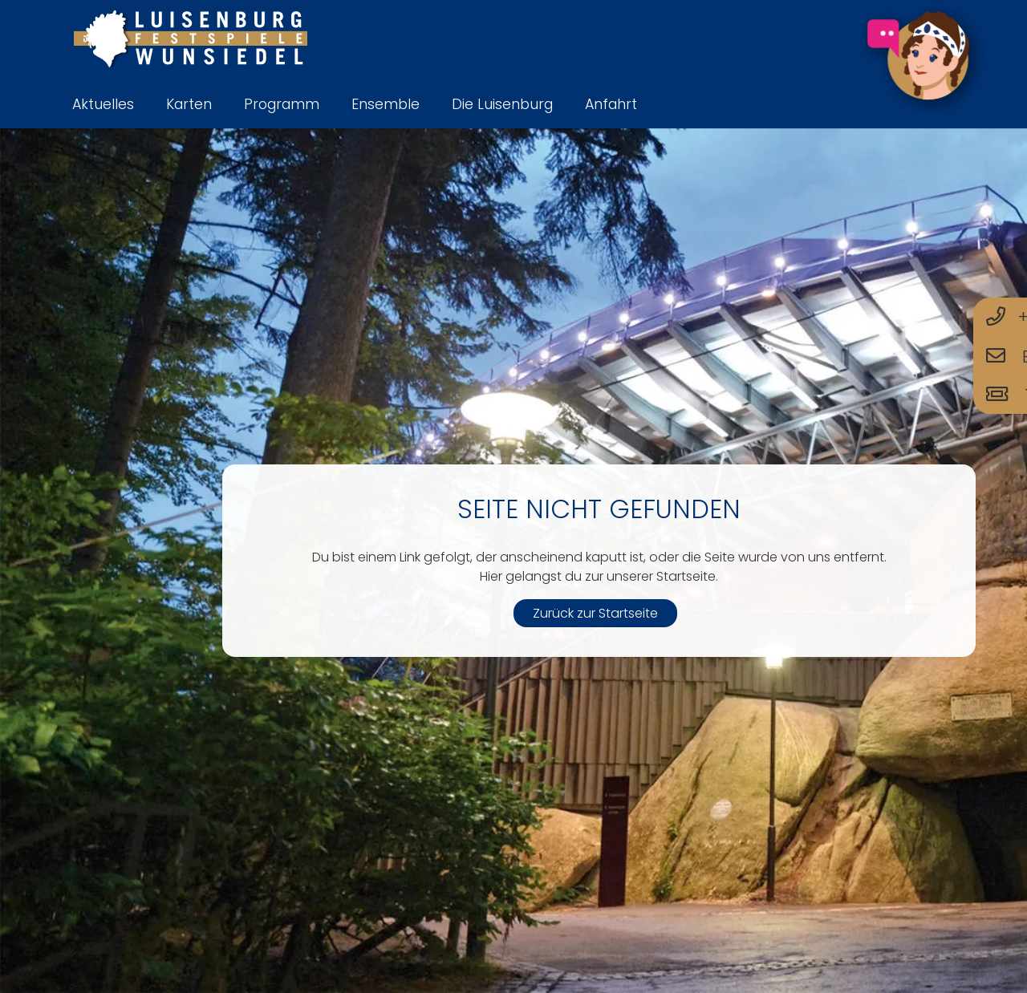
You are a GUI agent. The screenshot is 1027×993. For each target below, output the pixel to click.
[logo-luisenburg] (190, 40)
